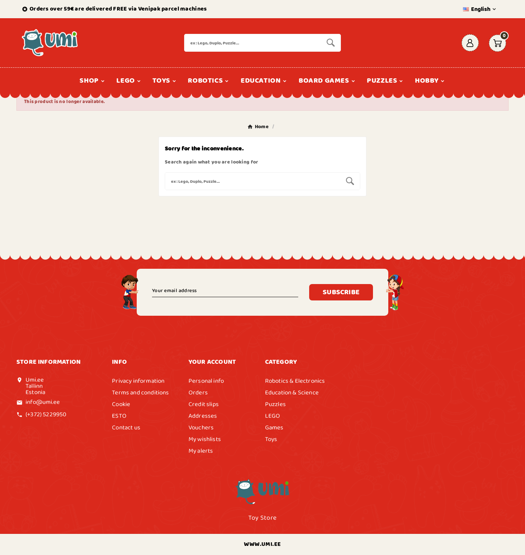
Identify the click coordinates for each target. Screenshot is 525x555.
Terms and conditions (140, 392)
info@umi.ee (43, 402)
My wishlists (204, 439)
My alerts (200, 450)
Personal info (206, 380)
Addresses (202, 415)
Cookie (121, 404)
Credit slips (203, 404)
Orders (198, 392)
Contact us (126, 427)
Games (274, 427)
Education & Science (292, 392)
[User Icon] (470, 42)
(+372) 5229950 (46, 414)
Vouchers (201, 427)
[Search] (252, 42)
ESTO (119, 415)
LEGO (272, 415)
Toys (271, 439)
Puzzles (275, 404)
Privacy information (138, 380)
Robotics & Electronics (295, 380)
